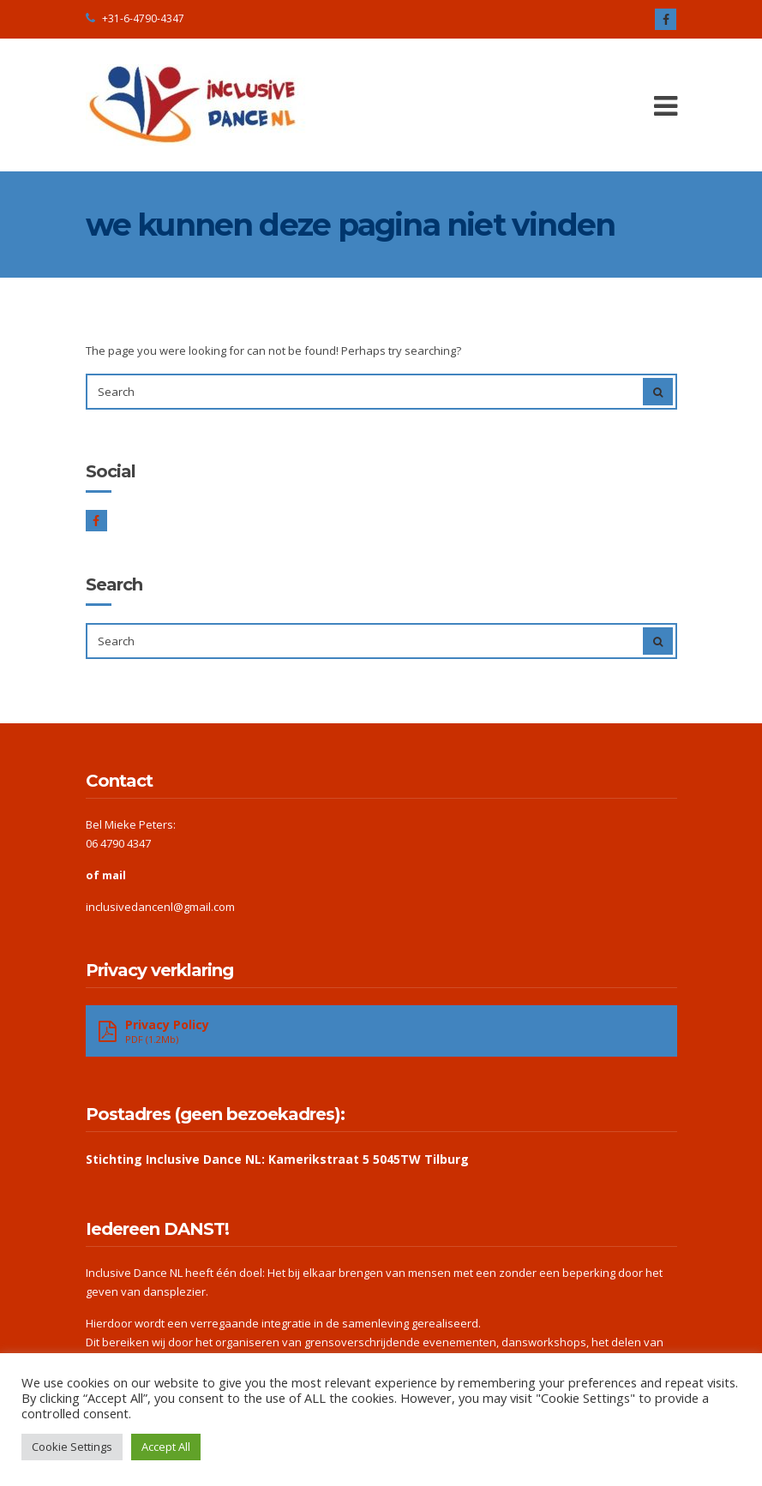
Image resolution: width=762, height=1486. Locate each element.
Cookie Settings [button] (72, 1446)
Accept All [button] (165, 1446)
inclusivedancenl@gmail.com (160, 906)
